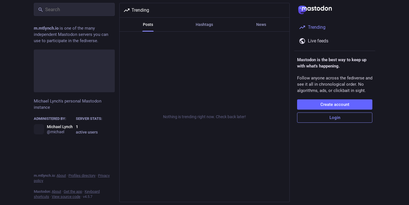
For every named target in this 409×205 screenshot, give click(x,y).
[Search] (74, 9)
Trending (136, 10)
